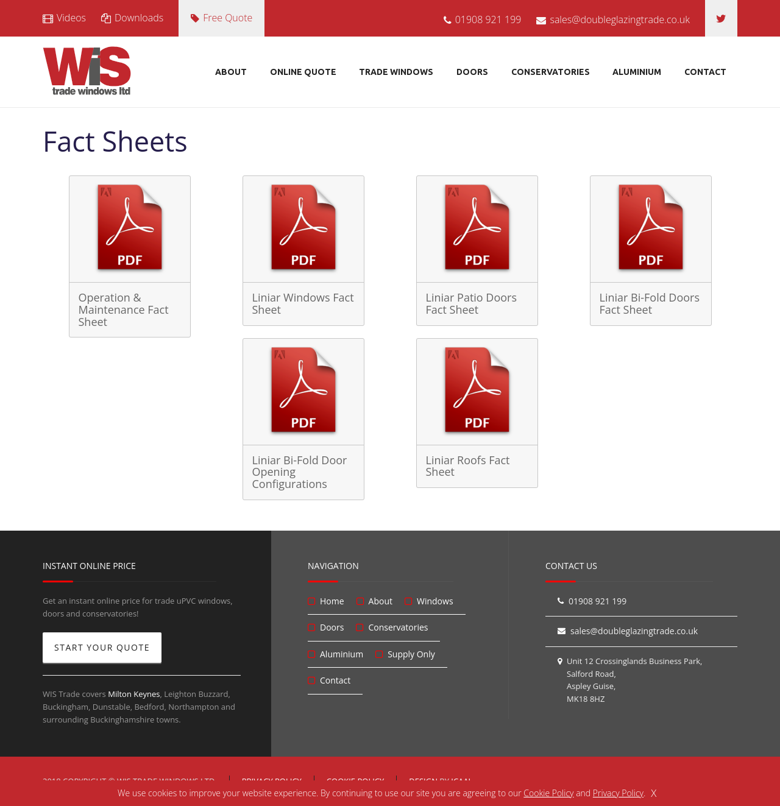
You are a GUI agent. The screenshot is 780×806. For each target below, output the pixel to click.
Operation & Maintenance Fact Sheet (124, 309)
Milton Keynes (134, 693)
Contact (705, 72)
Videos (64, 17)
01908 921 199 (483, 19)
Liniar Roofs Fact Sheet (468, 466)
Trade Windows (396, 72)
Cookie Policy (548, 793)
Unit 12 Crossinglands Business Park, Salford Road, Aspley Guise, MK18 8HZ (634, 680)
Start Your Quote (102, 647)
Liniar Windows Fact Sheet (303, 303)
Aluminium (636, 72)
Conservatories (550, 72)
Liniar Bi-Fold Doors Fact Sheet (650, 303)
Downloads (132, 17)
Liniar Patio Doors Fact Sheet (471, 303)
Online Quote (303, 72)
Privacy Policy (618, 793)
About (231, 72)
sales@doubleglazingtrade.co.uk (613, 19)
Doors (472, 72)
